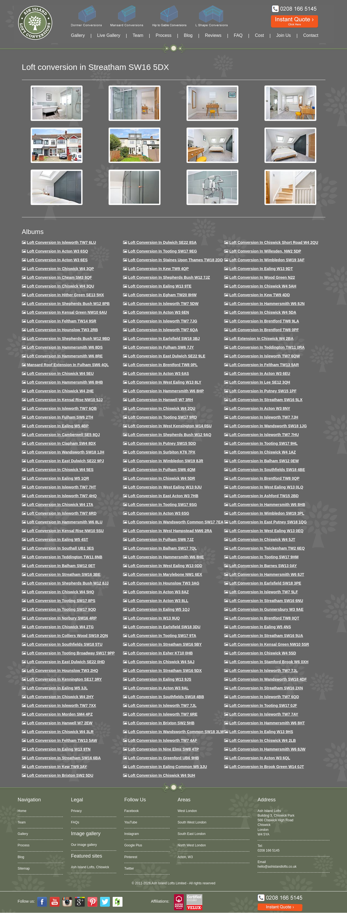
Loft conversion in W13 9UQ (154, 618)
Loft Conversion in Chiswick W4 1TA (60, 504)
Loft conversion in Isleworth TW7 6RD (61, 513)
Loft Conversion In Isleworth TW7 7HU (264, 434)
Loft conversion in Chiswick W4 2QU (161, 408)
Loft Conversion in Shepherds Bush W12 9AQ (169, 434)
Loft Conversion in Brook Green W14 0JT (266, 766)
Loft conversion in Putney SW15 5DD (162, 443)
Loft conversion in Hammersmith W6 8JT (266, 574)
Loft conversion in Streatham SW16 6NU (266, 600)
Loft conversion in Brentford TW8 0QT (264, 618)
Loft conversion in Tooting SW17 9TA (162, 635)
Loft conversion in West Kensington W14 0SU (169, 426)
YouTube (130, 822)
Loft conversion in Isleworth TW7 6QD (264, 697)
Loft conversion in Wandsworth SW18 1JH (65, 452)
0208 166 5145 (268, 850)
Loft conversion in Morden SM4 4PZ (59, 714)
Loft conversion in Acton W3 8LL (158, 600)
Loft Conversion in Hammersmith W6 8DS (65, 347)
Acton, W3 (185, 857)
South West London (192, 822)
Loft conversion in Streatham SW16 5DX (165, 670)
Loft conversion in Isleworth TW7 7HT (61, 487)
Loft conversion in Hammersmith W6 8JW (267, 749)
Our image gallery (84, 845)
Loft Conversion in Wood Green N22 (262, 277)
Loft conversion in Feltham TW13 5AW (62, 740)
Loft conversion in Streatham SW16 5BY (165, 644)
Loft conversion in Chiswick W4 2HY (60, 697)
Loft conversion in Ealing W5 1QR (58, 478)
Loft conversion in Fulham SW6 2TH (60, 417)
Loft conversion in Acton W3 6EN (158, 312)
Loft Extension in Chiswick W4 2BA (261, 338)
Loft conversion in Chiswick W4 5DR (161, 478)
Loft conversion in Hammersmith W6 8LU (64, 522)
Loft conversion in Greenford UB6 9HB (163, 758)
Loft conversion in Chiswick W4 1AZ (262, 452)
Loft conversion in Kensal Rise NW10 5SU (65, 531)
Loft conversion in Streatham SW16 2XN (266, 688)
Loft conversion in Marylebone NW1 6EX (165, 574)
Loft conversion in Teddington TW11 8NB (64, 557)
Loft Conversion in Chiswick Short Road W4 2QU (273, 242)
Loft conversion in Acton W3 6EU (259, 373)
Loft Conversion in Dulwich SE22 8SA (162, 242)
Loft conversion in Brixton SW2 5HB (161, 723)
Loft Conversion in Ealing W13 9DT (261, 268)
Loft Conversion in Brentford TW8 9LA (264, 321)
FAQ (238, 35)
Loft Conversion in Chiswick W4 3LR (60, 732)
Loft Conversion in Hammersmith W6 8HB (65, 382)
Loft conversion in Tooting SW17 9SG (162, 504)
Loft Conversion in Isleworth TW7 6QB (62, 408)
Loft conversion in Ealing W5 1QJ (158, 609)
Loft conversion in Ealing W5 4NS (260, 627)
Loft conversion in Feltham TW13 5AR (264, 365)
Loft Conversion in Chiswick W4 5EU (60, 373)
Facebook (131, 811)
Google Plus (133, 845)
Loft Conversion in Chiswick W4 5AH (262, 286)
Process (163, 35)
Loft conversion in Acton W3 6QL (259, 758)
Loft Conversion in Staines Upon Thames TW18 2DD (175, 260)
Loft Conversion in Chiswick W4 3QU (60, 286)
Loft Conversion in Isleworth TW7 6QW (264, 356)
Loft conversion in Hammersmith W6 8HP (166, 391)
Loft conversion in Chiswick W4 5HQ (60, 592)
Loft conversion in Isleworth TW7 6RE (162, 714)
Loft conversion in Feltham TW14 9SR (61, 321)
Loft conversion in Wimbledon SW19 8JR (165, 461)
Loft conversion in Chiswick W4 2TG (60, 627)
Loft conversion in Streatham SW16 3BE (63, 574)
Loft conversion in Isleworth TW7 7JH (263, 417)
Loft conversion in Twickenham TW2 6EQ (267, 548)
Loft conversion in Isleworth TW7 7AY (263, 714)
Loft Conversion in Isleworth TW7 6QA (163, 330)
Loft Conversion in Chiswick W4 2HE (60, 391)
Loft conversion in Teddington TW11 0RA (267, 347)
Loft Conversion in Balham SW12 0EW (264, 461)
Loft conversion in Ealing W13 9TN (59, 749)
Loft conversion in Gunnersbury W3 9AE (266, 609)
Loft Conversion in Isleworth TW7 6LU (61, 242)
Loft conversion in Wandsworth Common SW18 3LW (176, 732)
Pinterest (130, 857)
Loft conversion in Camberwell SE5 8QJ (63, 434)
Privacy (76, 811)
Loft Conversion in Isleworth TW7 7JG (162, 321)
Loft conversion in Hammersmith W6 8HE (166, 557)
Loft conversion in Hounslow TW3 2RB (62, 330)
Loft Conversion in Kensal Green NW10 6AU (67, 312)
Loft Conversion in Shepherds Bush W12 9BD (68, 338)
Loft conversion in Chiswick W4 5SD (262, 653)
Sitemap (24, 868)
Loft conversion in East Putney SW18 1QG (268, 522)
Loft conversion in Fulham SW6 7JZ (161, 539)
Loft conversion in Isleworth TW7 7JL (263, 670)
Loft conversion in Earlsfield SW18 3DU (164, 627)
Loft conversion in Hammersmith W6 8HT (267, 723)
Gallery (78, 35)
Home (22, 811)
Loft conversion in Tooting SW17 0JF (263, 705)
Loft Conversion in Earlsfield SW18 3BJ (164, 338)
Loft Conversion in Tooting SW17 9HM (263, 557)
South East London (192, 834)
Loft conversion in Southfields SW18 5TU (64, 644)
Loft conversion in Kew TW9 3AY (57, 766)
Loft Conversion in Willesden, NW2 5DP (265, 251)
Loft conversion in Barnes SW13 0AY (263, 566)
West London (187, 811)
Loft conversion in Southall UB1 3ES (60, 548)
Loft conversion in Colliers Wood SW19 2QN (67, 635)
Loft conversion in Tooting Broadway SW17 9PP (71, 653)
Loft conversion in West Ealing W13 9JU (165, 487)
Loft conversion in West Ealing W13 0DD (165, 566)
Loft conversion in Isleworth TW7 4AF (162, 740)
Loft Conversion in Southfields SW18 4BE (267, 469)
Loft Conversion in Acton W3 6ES (57, 260)
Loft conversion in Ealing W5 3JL (57, 688)
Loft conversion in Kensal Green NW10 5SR (269, 644)
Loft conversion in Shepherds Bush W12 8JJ (68, 583)
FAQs (75, 822)
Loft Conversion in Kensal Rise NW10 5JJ (65, 400)
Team (138, 35)
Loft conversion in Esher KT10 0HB (160, 653)
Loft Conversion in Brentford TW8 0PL (162, 365)
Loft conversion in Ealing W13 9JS (159, 679)
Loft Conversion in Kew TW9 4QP (158, 268)
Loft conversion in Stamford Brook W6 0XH (268, 662)
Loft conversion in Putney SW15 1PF (262, 391)
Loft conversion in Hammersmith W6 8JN (266, 303)
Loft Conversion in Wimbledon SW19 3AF (266, 260)
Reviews (213, 35)
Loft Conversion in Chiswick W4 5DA (262, 312)
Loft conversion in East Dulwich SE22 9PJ (65, 461)
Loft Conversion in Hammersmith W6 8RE (65, 356)
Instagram (131, 834)
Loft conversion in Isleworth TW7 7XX (61, 705)
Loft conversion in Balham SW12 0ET (61, 566)
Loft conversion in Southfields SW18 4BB (166, 697)
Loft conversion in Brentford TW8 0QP (264, 478)
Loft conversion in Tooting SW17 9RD (162, 417)
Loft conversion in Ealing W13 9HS (261, 732)
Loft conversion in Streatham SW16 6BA (64, 758)
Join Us (283, 35)
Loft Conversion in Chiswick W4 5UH (161, 775)
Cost (259, 35)
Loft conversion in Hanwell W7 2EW (59, 723)
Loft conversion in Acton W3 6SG (158, 513)
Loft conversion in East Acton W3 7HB (163, 496)
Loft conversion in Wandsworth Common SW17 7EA (175, 522)
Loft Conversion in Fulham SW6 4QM (161, 469)
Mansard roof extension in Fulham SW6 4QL (68, 365)
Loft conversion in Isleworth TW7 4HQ (62, 496)
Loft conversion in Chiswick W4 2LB (262, 740)
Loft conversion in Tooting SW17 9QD (61, 609)
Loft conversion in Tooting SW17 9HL (263, 443)
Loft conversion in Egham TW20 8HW (162, 295)
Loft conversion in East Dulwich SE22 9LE (166, 356)
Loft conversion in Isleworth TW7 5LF (263, 592)
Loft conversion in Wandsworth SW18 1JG (268, 426)
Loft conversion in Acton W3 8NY (259, 408)
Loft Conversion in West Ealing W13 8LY (164, 382)
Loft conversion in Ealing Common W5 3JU (167, 766)
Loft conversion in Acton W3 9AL (158, 688)
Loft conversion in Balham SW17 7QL (162, 548)
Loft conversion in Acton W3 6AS (158, 373)
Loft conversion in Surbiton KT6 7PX (161, 452)
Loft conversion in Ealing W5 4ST (57, 539)
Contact (310, 35)
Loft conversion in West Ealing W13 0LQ (266, 487)
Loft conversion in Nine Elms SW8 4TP (163, 749)
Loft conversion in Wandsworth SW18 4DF (268, 679)
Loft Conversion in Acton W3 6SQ (57, 251)
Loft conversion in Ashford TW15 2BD (264, 496)
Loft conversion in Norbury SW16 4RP (62, 618)
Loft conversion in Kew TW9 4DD (259, 295)
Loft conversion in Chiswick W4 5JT (262, 539)
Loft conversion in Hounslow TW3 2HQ (62, 670)
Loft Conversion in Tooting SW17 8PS (61, 600)
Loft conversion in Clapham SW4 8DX (61, 443)
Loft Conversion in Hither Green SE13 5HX (65, 295)
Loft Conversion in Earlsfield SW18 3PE (265, 583)
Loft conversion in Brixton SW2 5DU (60, 775)
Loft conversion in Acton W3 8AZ (158, 592)
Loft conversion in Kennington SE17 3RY (64, 679)
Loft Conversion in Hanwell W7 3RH (160, 400)
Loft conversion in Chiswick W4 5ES (60, 469)
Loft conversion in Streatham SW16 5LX (265, 400)
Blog (188, 35)
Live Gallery (108, 35)
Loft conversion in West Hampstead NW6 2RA (170, 531)
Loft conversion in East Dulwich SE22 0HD (66, 662)
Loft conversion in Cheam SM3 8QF (59, 277)
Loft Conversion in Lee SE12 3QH (259, 382)
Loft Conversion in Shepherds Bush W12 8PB (68, 303)
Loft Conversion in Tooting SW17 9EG (162, 251)
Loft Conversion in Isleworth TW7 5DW (163, 303)
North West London (192, 845)
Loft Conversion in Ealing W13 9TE (159, 286)
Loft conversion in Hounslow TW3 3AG (163, 583)
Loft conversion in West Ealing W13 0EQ (266, 531)
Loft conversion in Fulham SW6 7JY (161, 347)
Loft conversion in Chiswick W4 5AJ (161, 662)
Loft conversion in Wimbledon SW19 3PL (266, 513)
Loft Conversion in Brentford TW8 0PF (264, 330)
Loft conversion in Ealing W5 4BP (58, 426)
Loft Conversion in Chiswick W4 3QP (60, 268)
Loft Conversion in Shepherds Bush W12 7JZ (169, 277)
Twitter (129, 868)
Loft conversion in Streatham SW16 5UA (266, 635)
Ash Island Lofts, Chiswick (90, 867)
